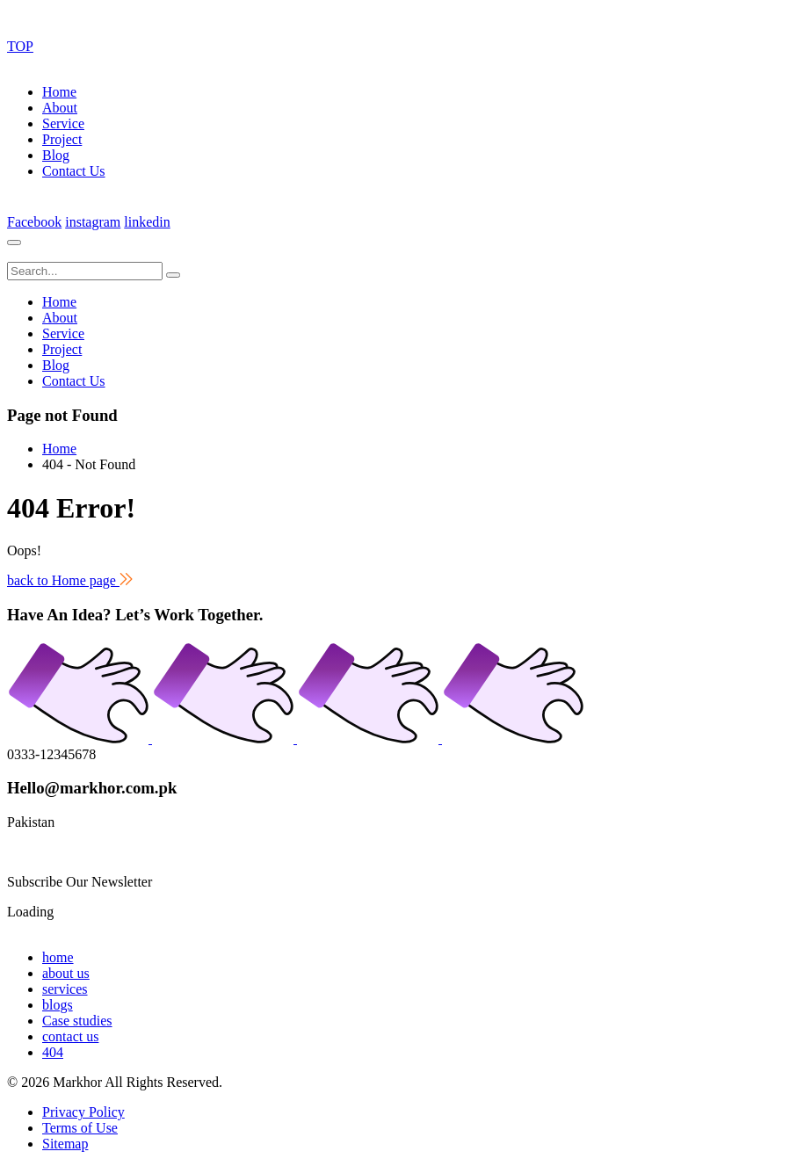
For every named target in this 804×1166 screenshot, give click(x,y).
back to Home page (70, 580)
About (59, 107)
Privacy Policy (83, 1111)
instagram (92, 221)
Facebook (34, 221)
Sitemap (65, 1143)
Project (62, 139)
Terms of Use (80, 1127)
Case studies (77, 1020)
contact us (70, 1036)
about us (66, 973)
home (58, 957)
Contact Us (73, 170)
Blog (55, 155)
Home (59, 91)
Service (63, 123)
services (65, 988)
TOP (20, 46)
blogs (57, 1004)
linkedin (147, 221)
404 (52, 1052)
